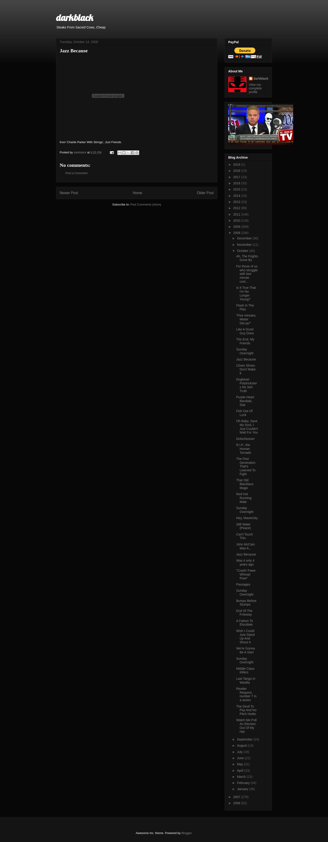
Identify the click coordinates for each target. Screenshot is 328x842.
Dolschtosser (245, 439)
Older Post (205, 193)
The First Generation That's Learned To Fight (246, 466)
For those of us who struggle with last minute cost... (247, 273)
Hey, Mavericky (247, 518)
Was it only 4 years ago (245, 562)
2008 (237, 233)
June (241, 758)
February (244, 783)
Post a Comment (76, 173)
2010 (237, 220)
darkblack (74, 17)
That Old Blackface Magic (245, 484)
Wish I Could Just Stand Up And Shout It (245, 636)
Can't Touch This (244, 536)
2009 (237, 226)
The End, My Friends (245, 341)
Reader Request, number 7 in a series (246, 694)
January (243, 789)
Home (137, 193)
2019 (237, 164)
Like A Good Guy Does (245, 331)
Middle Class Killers (245, 670)
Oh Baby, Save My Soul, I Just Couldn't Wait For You (247, 426)
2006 (237, 803)
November (244, 244)
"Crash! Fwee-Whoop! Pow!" (246, 574)
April (240, 770)
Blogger (186, 833)
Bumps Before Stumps (246, 602)
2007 (237, 797)
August (242, 745)
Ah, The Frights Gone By (247, 258)
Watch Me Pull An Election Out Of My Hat (246, 725)
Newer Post (69, 193)
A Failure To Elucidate (244, 622)
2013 (237, 202)
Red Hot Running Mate (243, 498)
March (242, 777)
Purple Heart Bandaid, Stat (245, 401)
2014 (237, 196)
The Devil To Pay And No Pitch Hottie (246, 710)
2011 (237, 214)
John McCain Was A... (245, 546)
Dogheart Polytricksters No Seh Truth (246, 385)
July (240, 752)
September (245, 739)
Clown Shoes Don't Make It (246, 369)
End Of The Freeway (244, 612)
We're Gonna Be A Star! (245, 650)
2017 (237, 177)
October (243, 251)
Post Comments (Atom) (145, 204)
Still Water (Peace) (243, 526)
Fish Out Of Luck (244, 413)
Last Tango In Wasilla (245, 680)
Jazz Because (246, 359)
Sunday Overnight (245, 351)
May (240, 764)
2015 (237, 189)
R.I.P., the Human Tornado (243, 448)
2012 (237, 208)
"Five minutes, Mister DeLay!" (246, 319)
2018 (237, 170)
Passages (243, 584)
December (244, 238)
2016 (237, 183)
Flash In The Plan (245, 307)
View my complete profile (255, 88)
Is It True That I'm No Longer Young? (246, 293)
